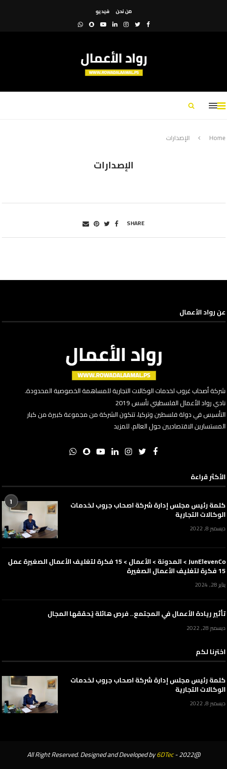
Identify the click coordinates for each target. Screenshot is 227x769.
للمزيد (122, 426)
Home (217, 138)
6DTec (165, 755)
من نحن (124, 11)
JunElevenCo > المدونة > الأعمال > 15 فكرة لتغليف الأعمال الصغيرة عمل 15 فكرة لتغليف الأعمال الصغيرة (117, 566)
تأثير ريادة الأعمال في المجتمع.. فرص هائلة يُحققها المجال (137, 614)
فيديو (103, 11)
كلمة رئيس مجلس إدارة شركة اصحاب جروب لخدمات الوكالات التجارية (148, 510)
